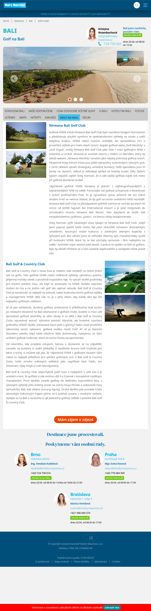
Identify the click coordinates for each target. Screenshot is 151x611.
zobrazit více (112, 607)
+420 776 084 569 (115, 517)
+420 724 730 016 (40, 517)
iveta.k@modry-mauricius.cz (121, 512)
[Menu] (144, 5)
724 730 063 (112, 43)
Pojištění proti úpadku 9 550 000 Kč (75, 602)
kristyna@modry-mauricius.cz (108, 37)
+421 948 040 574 (80, 557)
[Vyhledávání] (137, 5)
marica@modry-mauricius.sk (86, 552)
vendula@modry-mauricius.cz (47, 512)
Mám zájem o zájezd (75, 463)
